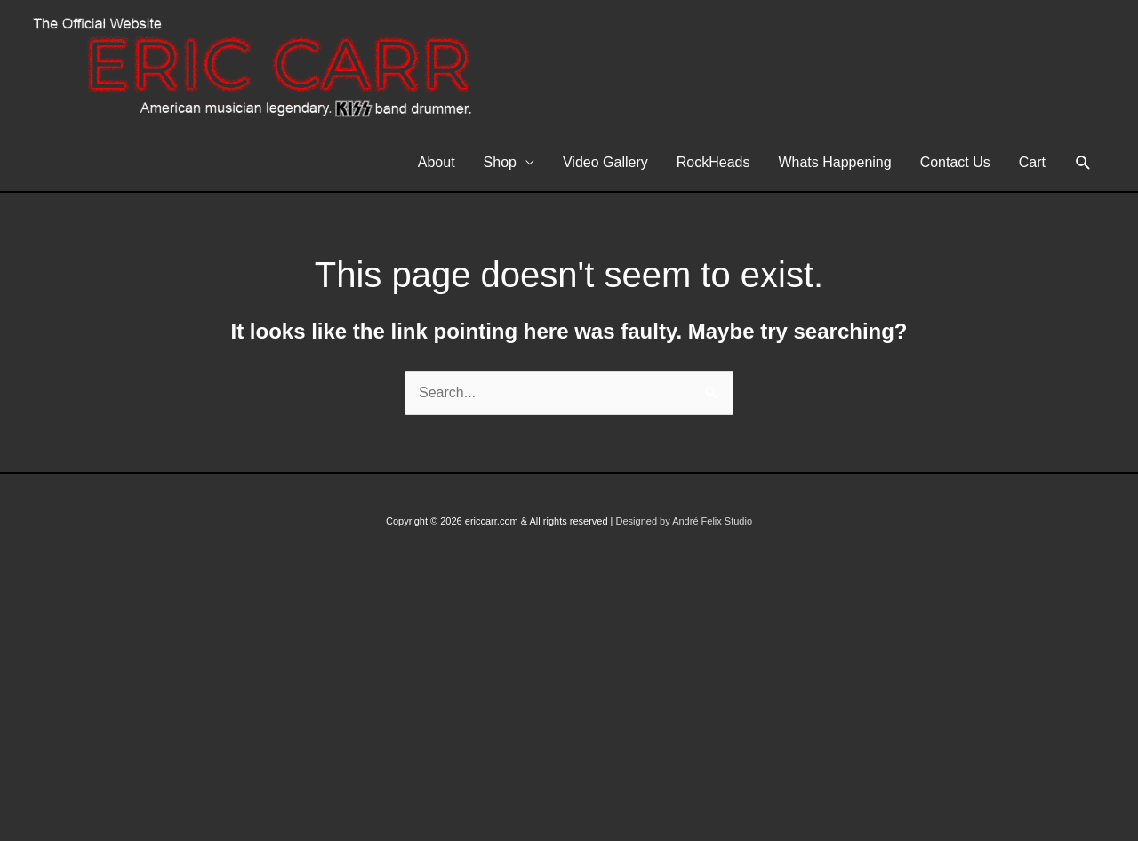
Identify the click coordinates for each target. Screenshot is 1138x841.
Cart (1032, 162)
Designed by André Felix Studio (684, 521)
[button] (1083, 163)
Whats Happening (834, 162)
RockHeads (713, 162)
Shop (500, 162)
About (436, 162)
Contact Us (955, 162)
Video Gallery (605, 162)
